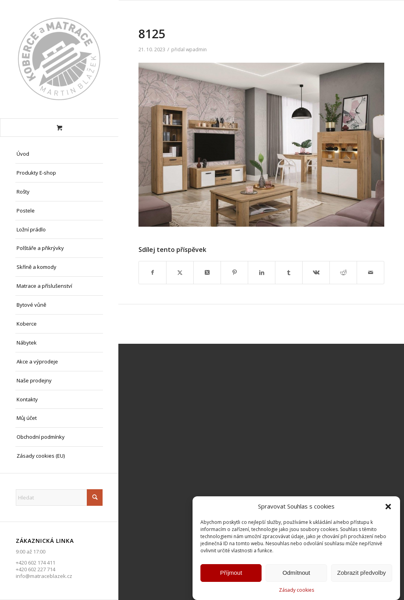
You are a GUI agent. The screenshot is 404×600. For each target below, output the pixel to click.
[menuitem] (59, 154)
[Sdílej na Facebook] (152, 272)
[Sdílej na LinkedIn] (261, 272)
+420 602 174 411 (35, 562)
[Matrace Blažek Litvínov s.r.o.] (59, 59)
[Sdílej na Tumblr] (288, 272)
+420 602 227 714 (35, 569)
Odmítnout (296, 573)
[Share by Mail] (370, 272)
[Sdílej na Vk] (316, 272)
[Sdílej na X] (179, 272)
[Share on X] (207, 272)
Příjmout (231, 573)
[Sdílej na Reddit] (343, 272)
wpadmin (196, 49)
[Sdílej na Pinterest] (234, 272)
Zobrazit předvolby (361, 573)
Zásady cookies (296, 591)
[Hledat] (59, 497)
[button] (388, 508)
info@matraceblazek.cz (44, 576)
